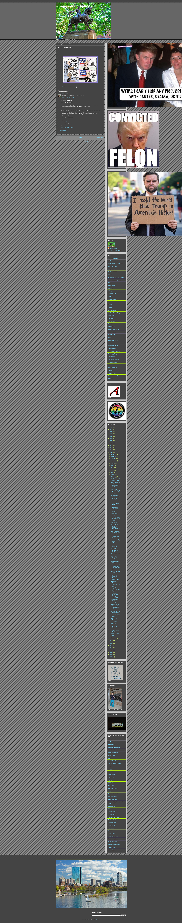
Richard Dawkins (112, 796)
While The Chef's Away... (114, 844)
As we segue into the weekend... (115, 611)
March (113, 474)
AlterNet (110, 741)
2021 (111, 438)
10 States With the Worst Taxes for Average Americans (115, 595)
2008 (111, 654)
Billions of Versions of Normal (115, 263)
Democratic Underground (114, 280)
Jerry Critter (64, 93)
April (112, 472)
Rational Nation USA (113, 329)
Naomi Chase (111, 774)
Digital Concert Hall (113, 752)
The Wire (110, 830)
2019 (111, 443)
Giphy (109, 758)
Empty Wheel (111, 285)
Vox (109, 365)
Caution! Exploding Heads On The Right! (115, 588)
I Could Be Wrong (112, 293)
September (114, 461)
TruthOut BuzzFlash (113, 839)
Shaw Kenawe (113, 248)
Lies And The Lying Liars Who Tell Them (115, 503)
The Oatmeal (111, 825)
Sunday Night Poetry (114, 514)
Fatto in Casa (111, 755)
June (112, 467)
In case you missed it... (114, 545)
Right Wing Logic (115, 522)
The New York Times (113, 820)
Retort (109, 791)
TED (109, 809)
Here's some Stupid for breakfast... (114, 557)
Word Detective (112, 847)
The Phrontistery (112, 828)
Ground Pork (64, 124)
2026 (111, 427)
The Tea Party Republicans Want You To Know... (115, 509)
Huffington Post (112, 291)
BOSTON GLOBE (112, 266)
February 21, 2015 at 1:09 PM (67, 127)
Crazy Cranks (111, 269)
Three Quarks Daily (113, 362)
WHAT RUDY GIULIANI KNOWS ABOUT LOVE (115, 527)
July (112, 465)
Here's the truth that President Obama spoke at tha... (115, 607)
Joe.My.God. (111, 304)
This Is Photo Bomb (113, 836)
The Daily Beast (112, 811)
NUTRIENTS (111, 315)
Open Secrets (111, 777)
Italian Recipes (112, 299)
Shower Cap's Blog (113, 340)
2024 (111, 431)
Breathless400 (111, 744)
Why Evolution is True (113, 376)
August (113, 463)
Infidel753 (110, 296)
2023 (111, 434)
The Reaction (111, 356)
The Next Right (112, 822)
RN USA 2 (110, 337)
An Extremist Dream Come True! (115, 536)
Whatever (110, 370)
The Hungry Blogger (113, 354)
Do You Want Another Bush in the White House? (115, 497)
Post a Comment (63, 130)
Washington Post (112, 367)
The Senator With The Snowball (115, 479)
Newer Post (60, 137)
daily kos (110, 274)
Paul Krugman (111, 321)
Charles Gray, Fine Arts (114, 747)
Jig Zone (110, 769)
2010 (111, 650)
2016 (111, 450)
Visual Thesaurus (112, 841)
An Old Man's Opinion (113, 258)
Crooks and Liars (112, 271)
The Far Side (111, 814)
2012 (111, 645)
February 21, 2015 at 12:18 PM (67, 121)
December (114, 454)
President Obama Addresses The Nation (115, 519)
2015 (111, 452)
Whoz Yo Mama (112, 373)
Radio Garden (111, 326)
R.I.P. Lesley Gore (115, 553)
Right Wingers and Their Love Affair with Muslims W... (115, 577)
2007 (111, 657)
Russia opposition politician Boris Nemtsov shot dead (115, 484)
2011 (111, 647)
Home (80, 137)
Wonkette (110, 378)
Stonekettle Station (113, 345)
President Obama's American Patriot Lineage (115, 625)
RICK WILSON (112, 332)
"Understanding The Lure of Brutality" (115, 601)
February (113, 477)
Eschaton (110, 288)
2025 (111, 429)
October (113, 458)
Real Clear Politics (112, 788)
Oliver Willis (111, 318)
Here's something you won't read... (115, 541)
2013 (111, 643)
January (113, 638)
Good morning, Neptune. (115, 561)
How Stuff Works (112, 761)
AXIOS (109, 260)
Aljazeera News (112, 739)
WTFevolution (111, 850)
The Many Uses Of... (113, 817)
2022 (111, 436)
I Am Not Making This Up (114, 763)
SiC (109, 343)
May (112, 470)
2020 (111, 440)
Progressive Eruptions (74, 6)
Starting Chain (111, 806)
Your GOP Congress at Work (114, 550)
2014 (111, 640)
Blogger (97, 919)
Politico (110, 780)
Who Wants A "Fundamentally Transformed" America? (115, 491)
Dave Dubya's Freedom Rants (116, 277)
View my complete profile (114, 250)
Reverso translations (113, 793)
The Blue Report (112, 348)
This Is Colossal (112, 833)
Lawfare (110, 307)
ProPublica (111, 324)
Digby (109, 282)
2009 (111, 652)
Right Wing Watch (112, 334)
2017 (111, 447)
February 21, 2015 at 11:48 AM (67, 97)
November (114, 456)
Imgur (109, 766)
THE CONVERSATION (114, 351)
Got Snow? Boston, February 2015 (115, 583)
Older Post (100, 137)
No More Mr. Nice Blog (114, 313)
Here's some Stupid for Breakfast (114, 620)
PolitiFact (110, 783)
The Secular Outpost (113, 359)
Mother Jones (111, 772)
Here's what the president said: (115, 532)
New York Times (112, 310)
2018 (111, 445)
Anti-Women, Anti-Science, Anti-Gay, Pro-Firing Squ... (115, 567)
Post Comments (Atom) (83, 141)
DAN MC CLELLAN (113, 750)
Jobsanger (110, 302)
